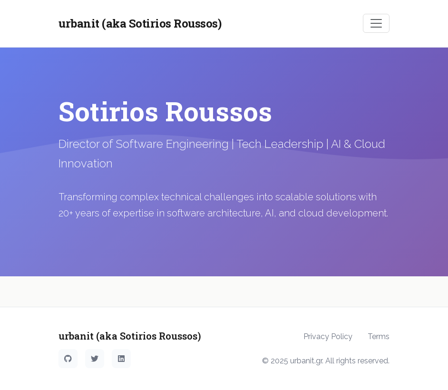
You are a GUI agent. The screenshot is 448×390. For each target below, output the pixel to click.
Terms (379, 336)
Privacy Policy (327, 336)
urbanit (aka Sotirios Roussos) (139, 23)
